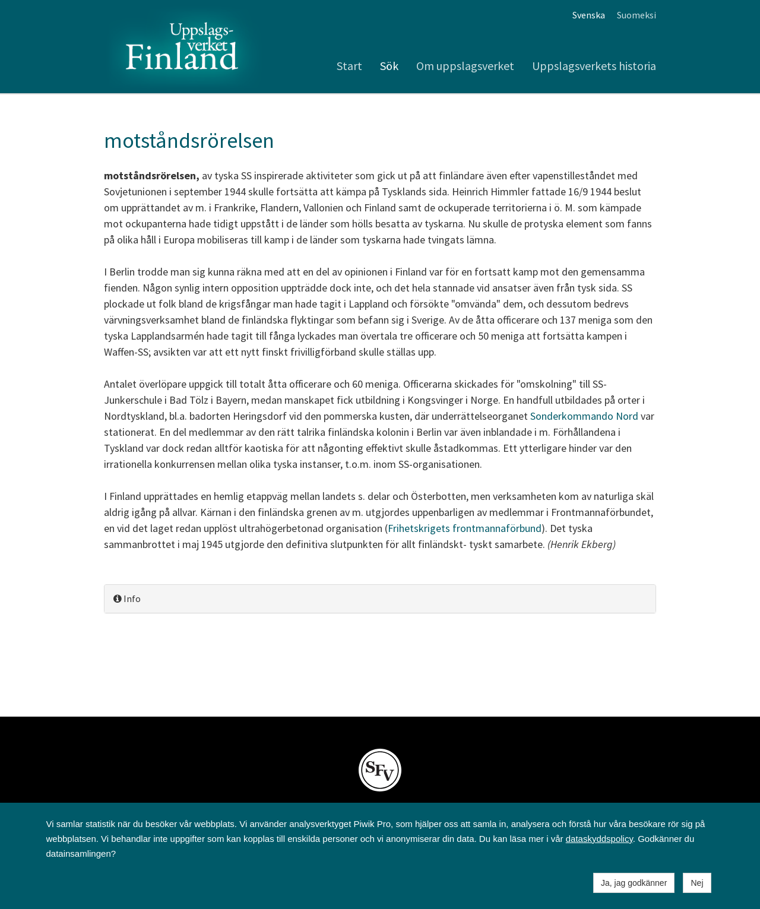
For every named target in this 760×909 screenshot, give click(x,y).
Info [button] (127, 598)
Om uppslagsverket (465, 65)
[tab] (380, 599)
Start (349, 65)
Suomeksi (636, 15)
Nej (697, 883)
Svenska (588, 15)
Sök (389, 65)
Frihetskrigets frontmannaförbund (465, 528)
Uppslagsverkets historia (594, 65)
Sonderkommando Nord (584, 416)
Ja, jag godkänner (634, 883)
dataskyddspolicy (599, 839)
